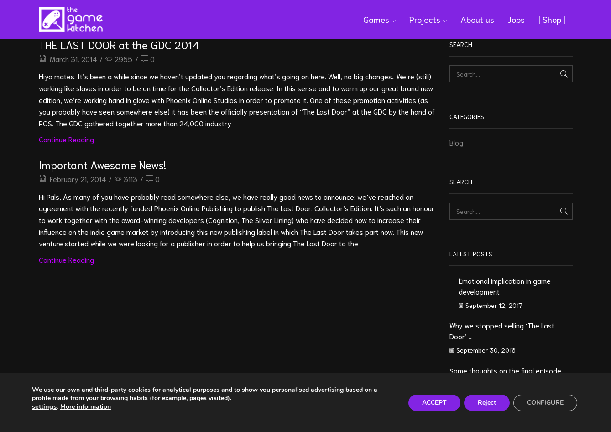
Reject (487, 402)
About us (477, 19)
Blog (456, 142)
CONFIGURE (545, 402)
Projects (428, 19)
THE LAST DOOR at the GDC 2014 (119, 44)
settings (44, 406)
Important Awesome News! (102, 164)
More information (85, 406)
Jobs (516, 19)
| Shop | (551, 19)
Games (379, 19)
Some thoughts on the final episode (505, 370)
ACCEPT (434, 402)
